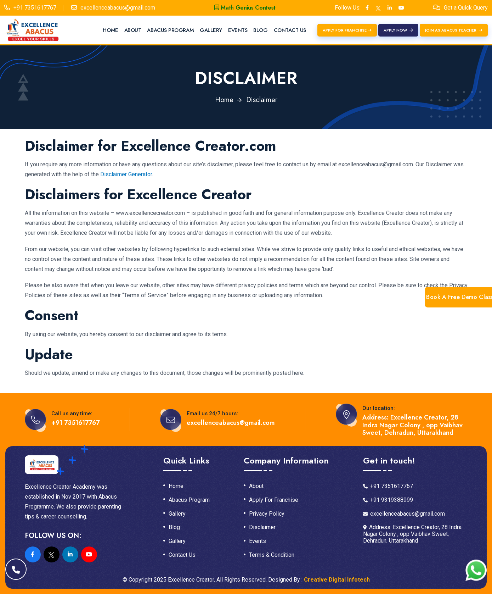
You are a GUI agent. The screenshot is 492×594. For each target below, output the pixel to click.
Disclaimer (262, 527)
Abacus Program (170, 30)
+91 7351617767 (34, 7)
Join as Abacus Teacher (453, 30)
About (132, 30)
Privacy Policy (266, 514)
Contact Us (290, 30)
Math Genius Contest (245, 8)
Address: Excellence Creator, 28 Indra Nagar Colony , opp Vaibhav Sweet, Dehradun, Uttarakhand (412, 425)
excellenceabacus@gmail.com (117, 7)
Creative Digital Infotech (337, 579)
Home (110, 30)
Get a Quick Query (466, 7)
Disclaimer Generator (126, 174)
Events (237, 30)
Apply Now (398, 30)
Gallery (211, 30)
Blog (260, 30)
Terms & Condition (271, 555)
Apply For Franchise (347, 30)
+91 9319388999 (388, 500)
